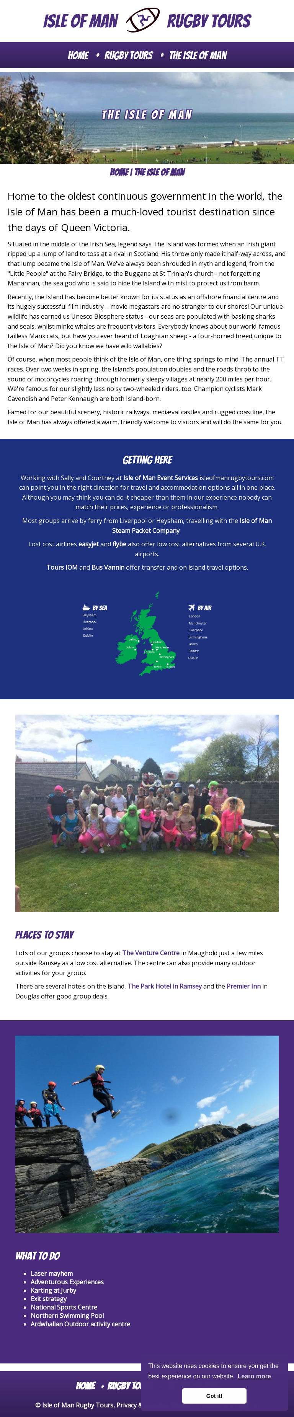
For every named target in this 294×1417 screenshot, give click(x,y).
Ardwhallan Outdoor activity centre (80, 1324)
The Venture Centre (151, 953)
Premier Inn (244, 986)
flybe (120, 544)
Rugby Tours (128, 55)
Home (78, 55)
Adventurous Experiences (67, 1282)
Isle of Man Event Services (160, 478)
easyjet (89, 544)
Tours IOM (62, 567)
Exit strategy (49, 1299)
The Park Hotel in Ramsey (164, 986)
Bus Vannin (107, 567)
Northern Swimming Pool (67, 1315)
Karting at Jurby (53, 1290)
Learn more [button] (254, 1376)
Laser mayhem (52, 1273)
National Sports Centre (64, 1307)
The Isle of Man (197, 55)
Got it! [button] (214, 1396)
